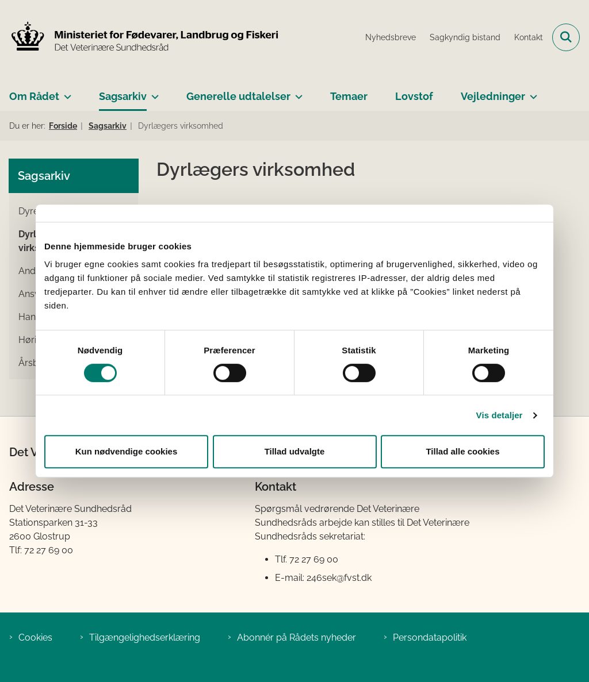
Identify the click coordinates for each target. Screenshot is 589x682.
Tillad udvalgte (295, 451)
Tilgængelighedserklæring (144, 637)
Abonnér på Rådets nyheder (296, 637)
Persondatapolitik (429, 637)
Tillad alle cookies (462, 451)
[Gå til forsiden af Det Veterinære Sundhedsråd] (140, 37)
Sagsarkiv (123, 96)
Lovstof (414, 96)
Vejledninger (493, 96)
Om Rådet (34, 96)
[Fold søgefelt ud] (566, 37)
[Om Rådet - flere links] (65, 92)
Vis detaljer (499, 415)
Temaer (349, 96)
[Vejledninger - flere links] (531, 92)
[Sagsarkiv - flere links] (153, 92)
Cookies (35, 637)
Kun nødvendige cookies (126, 451)
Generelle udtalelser (238, 96)
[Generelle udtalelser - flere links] (296, 92)
